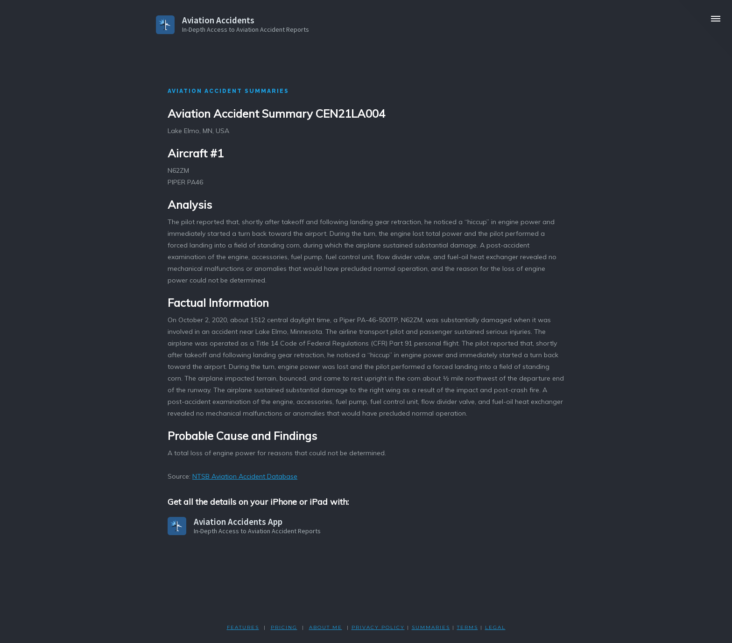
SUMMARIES (431, 627)
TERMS (467, 627)
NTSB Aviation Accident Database (244, 476)
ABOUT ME (325, 627)
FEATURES (243, 627)
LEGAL (495, 627)
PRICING (284, 627)
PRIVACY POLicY (378, 627)
